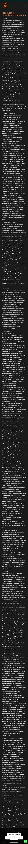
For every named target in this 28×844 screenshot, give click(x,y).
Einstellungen (14, 841)
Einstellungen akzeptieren (14, 834)
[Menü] (25, 5)
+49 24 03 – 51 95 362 (13, 1)
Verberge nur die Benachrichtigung (14, 837)
